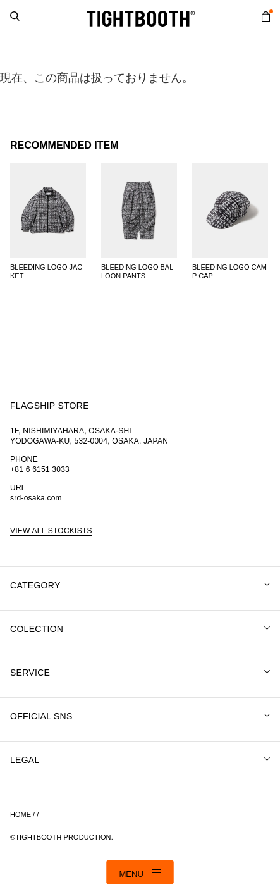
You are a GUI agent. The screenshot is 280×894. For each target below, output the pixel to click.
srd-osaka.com (36, 498)
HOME (20, 814)
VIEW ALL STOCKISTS (51, 530)
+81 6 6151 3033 (40, 469)
